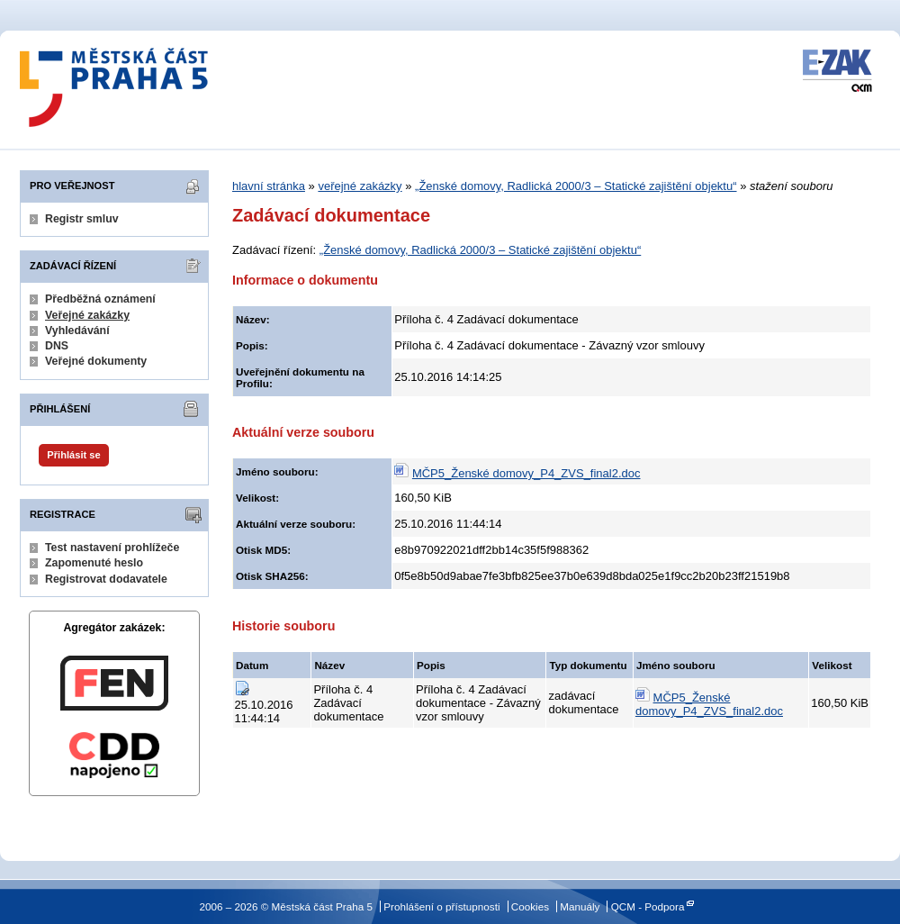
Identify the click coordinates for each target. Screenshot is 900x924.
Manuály (579, 906)
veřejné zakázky (359, 186)
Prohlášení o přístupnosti (441, 906)
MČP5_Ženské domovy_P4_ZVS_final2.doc (526, 473)
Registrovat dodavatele (106, 579)
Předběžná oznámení (100, 299)
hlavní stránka (268, 186)
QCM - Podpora (648, 906)
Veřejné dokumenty (96, 361)
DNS (56, 346)
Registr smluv (82, 219)
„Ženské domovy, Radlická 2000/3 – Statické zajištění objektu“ (575, 186)
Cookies (530, 906)
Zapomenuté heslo (94, 563)
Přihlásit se (73, 454)
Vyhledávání (77, 330)
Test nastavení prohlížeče (112, 547)
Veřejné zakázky (87, 315)
